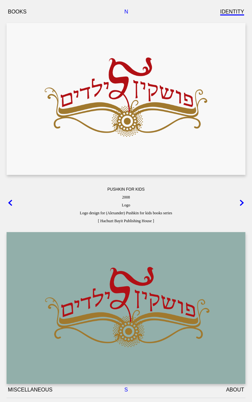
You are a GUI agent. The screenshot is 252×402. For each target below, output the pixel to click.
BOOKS (17, 11)
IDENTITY (232, 11)
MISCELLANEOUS (30, 389)
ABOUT (235, 389)
